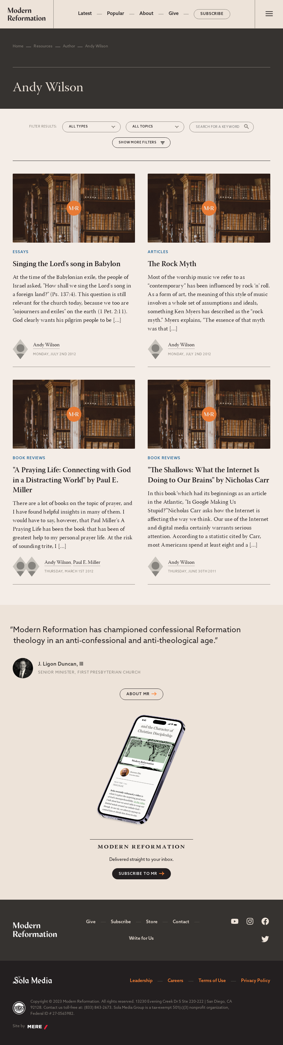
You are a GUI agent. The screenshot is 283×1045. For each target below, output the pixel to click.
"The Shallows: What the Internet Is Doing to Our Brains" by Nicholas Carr (208, 475)
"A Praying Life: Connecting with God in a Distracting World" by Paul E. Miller (72, 480)
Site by (30, 1026)
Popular (115, 13)
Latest (85, 13)
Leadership (141, 981)
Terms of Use (212, 981)
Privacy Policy (255, 981)
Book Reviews (29, 458)
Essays (21, 252)
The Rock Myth (172, 264)
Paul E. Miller (86, 562)
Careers (175, 981)
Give (174, 13)
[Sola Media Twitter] (265, 939)
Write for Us (141, 938)
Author (69, 46)
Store (152, 922)
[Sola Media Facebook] (265, 921)
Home (18, 46)
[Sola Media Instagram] (250, 921)
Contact (181, 922)
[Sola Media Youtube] (235, 921)
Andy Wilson (46, 345)
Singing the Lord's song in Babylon (66, 264)
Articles (158, 252)
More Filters (144, 142)
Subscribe (212, 14)
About (146, 13)
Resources (43, 46)
